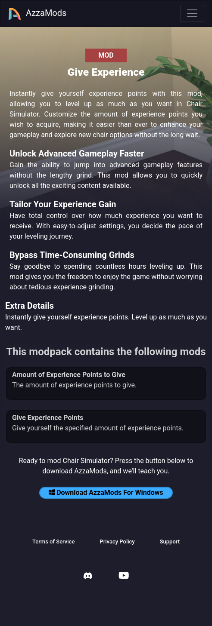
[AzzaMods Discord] (88, 577)
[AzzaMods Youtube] (123, 576)
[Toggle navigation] (192, 13)
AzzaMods (37, 14)
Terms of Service (53, 541)
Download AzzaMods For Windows (106, 492)
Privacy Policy (117, 541)
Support (170, 541)
